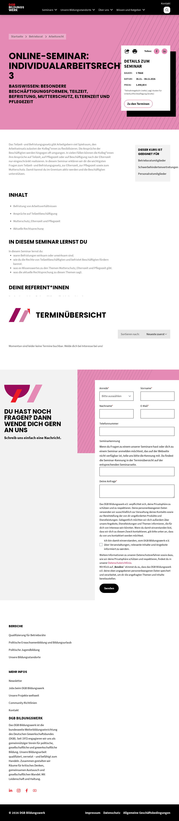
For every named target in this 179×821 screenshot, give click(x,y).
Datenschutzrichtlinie (119, 562)
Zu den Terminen (138, 104)
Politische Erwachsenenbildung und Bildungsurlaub (40, 642)
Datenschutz (111, 813)
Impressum (92, 813)
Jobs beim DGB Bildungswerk (26, 688)
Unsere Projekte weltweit (24, 695)
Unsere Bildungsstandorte (25, 657)
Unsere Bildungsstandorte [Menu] (78, 10)
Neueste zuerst (156, 334)
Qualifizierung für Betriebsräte (27, 635)
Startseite (17, 36)
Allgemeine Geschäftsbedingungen (146, 813)
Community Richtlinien (23, 703)
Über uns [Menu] (106, 10)
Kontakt (165, 3)
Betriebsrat (36, 36)
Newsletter (15, 681)
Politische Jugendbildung (24, 650)
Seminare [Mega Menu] (50, 10)
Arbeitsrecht (56, 36)
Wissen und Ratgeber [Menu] (131, 10)
